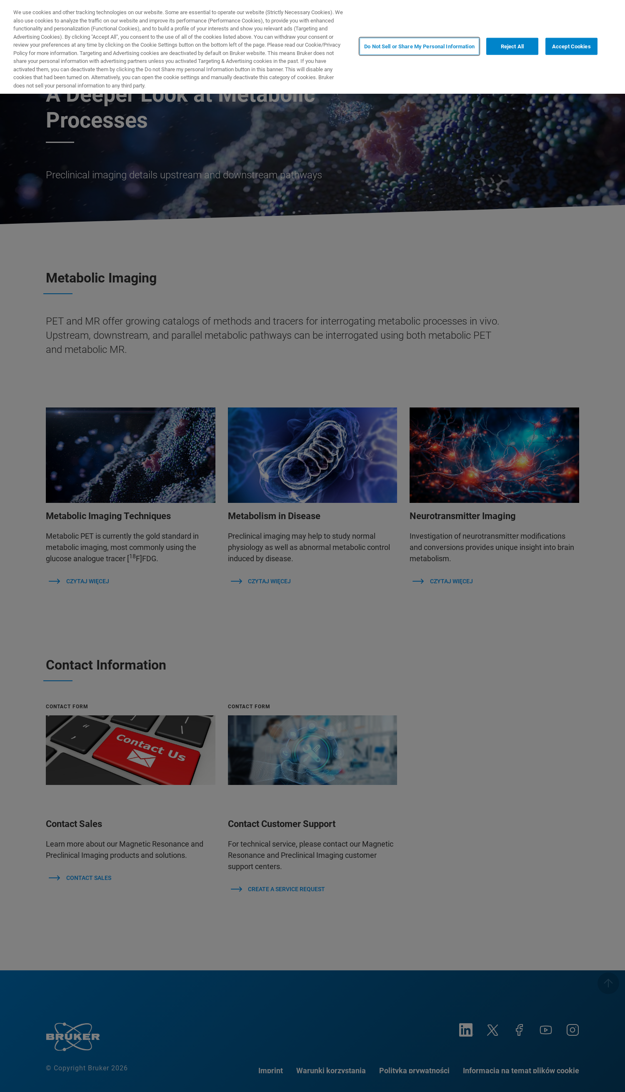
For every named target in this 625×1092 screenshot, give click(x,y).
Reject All (512, 46)
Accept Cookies (571, 46)
